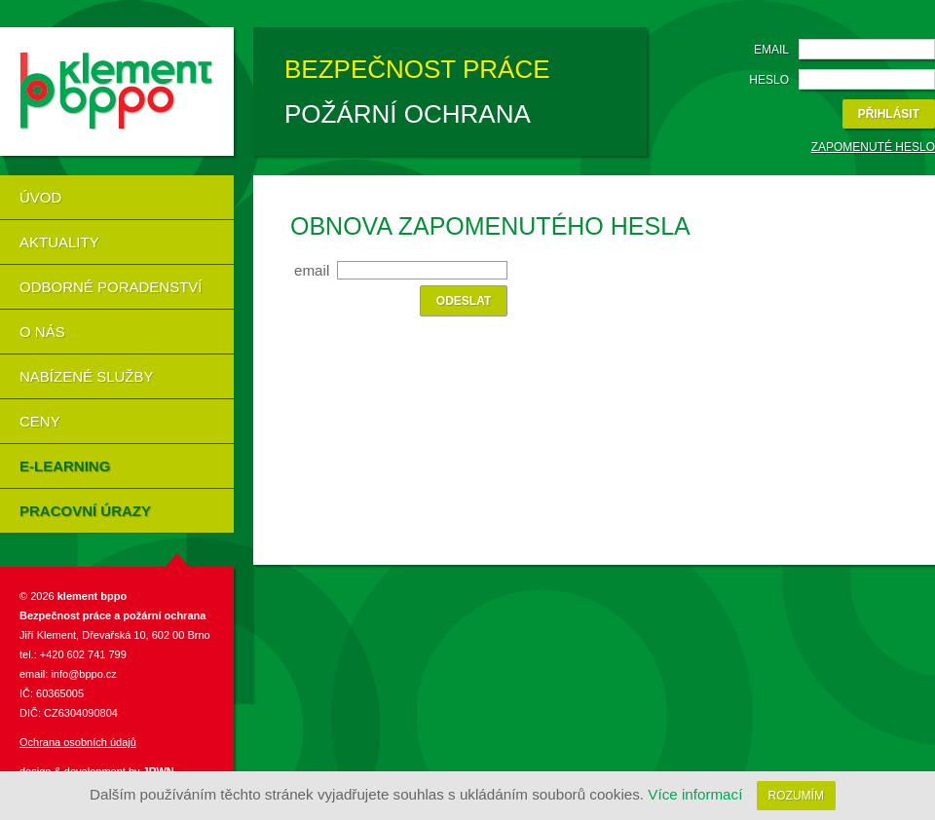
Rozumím (796, 795)
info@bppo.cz (82, 674)
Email (771, 49)
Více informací (695, 794)
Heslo (769, 80)
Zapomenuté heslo (873, 147)
